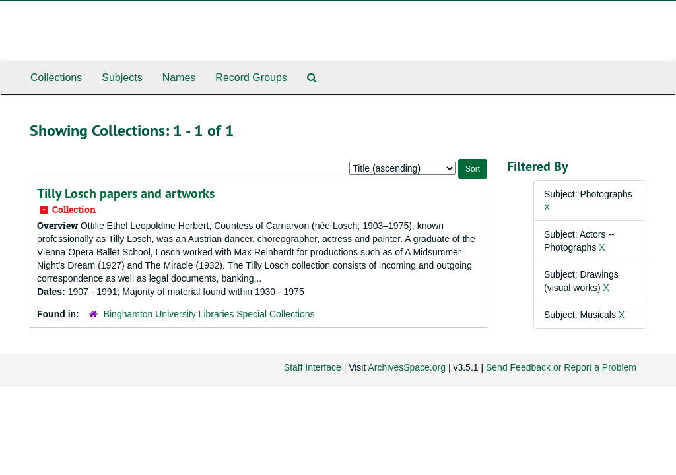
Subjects (122, 77)
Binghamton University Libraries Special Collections (209, 314)
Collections (56, 77)
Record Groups (251, 77)
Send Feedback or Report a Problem (561, 367)
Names (179, 77)
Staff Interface (312, 367)
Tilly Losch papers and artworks (126, 193)
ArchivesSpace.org (407, 367)
